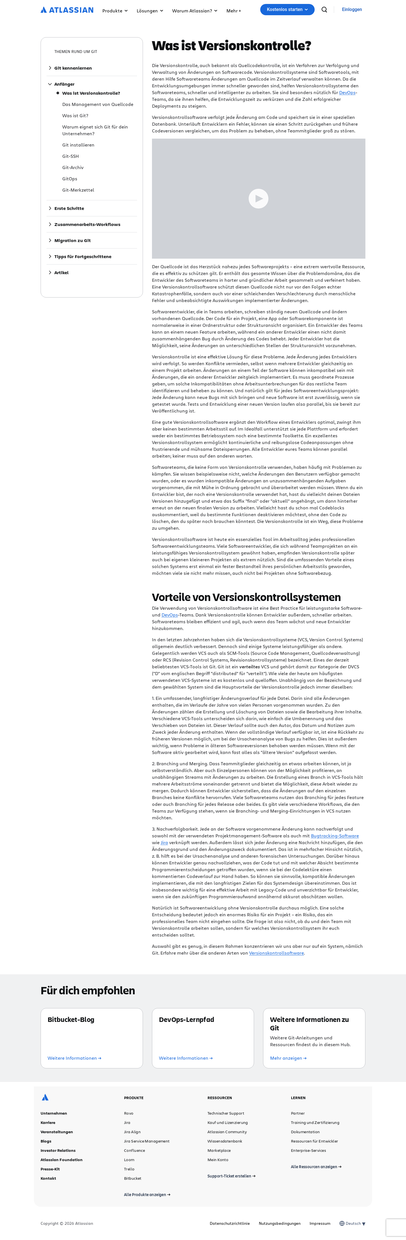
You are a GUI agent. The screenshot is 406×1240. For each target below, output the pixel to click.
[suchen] (324, 9)
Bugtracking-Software (335, 836)
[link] (352, 10)
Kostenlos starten (287, 9)
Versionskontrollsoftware (276, 953)
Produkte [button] (115, 11)
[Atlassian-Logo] (67, 10)
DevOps (347, 92)
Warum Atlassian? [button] (194, 11)
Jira (164, 842)
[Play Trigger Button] (258, 199)
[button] (233, 9)
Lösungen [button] (150, 11)
